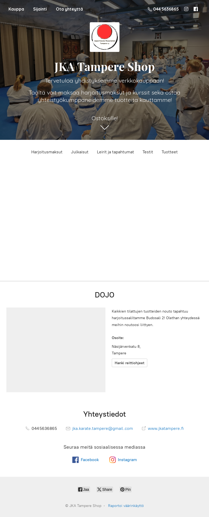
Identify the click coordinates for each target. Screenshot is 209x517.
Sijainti (40, 9)
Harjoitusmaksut (47, 151)
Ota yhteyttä (69, 9)
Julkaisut (79, 151)
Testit (148, 151)
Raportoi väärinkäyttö (126, 505)
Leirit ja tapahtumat (115, 151)
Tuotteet (170, 151)
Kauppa (16, 9)
